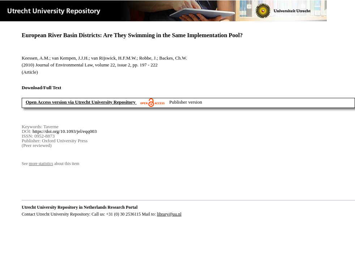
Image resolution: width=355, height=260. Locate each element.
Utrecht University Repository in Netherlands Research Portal (79, 207)
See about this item (50, 163)
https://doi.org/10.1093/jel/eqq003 (65, 131)
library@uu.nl (169, 214)
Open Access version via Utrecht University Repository (81, 102)
